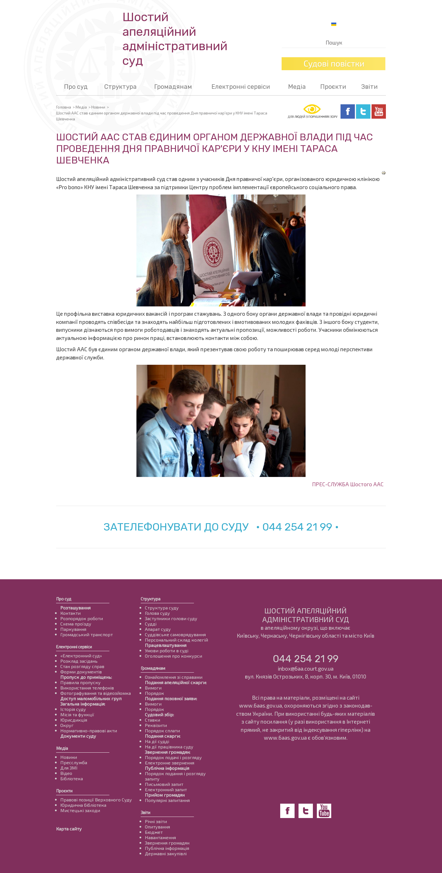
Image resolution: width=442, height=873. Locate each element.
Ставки (152, 719)
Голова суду (157, 613)
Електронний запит (166, 789)
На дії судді (157, 741)
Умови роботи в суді (166, 650)
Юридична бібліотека (83, 805)
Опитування (157, 826)
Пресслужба (73, 762)
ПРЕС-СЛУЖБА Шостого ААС (348, 484)
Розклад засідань (79, 661)
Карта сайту (69, 828)
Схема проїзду (75, 623)
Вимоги (153, 687)
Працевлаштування (165, 645)
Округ (67, 725)
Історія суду (73, 709)
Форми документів (81, 671)
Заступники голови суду (171, 618)
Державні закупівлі (166, 853)
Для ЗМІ (69, 767)
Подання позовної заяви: (171, 698)
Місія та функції (77, 714)
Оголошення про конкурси (173, 655)
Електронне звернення (169, 762)
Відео (66, 773)
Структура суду (162, 607)
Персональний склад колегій (176, 639)
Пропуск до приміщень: (86, 677)
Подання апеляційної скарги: (176, 682)
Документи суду (78, 736)
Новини (98, 107)
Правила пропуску (80, 682)
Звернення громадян (167, 842)
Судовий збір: (159, 714)
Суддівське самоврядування (175, 634)
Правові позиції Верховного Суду (96, 799)
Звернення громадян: (167, 752)
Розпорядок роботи (81, 618)
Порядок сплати (162, 730)
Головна (63, 107)
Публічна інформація (167, 768)
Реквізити (156, 725)
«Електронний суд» (81, 655)
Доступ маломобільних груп (90, 698)
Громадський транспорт (86, 634)
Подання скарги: (162, 736)
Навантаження (160, 837)
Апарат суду (158, 629)
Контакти (70, 613)
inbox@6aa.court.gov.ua (305, 668)
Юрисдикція (73, 719)
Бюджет (154, 832)
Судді (150, 623)
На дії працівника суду (169, 746)
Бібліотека (71, 778)
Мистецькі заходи (80, 810)
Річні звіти (156, 821)
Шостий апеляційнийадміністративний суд (174, 39)
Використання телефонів (87, 687)
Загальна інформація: (82, 703)
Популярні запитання (167, 800)
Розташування (75, 607)
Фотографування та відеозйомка (95, 693)
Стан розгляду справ (82, 666)
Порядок (154, 693)
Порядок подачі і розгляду (173, 757)
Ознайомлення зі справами (173, 677)
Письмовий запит (164, 784)
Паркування (73, 629)
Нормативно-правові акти (88, 730)
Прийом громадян (165, 794)
